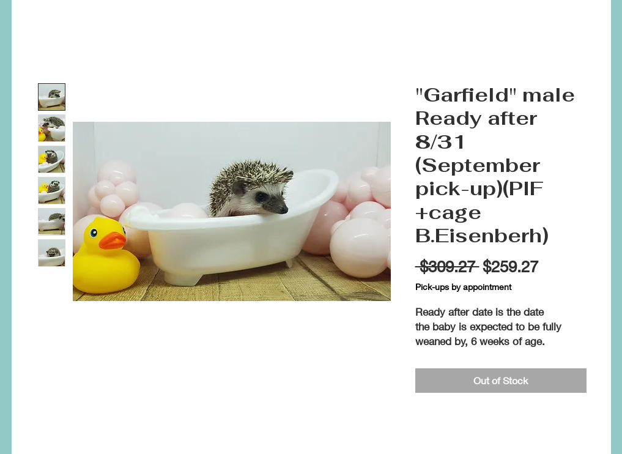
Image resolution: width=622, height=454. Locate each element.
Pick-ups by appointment (463, 286)
